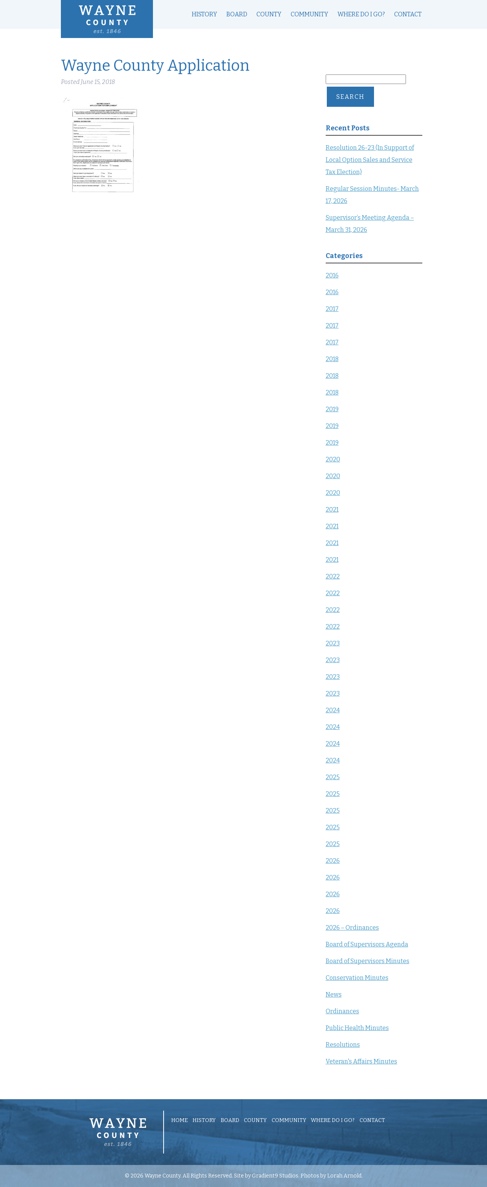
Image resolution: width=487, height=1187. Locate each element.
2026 (333, 860)
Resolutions (343, 1044)
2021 (332, 509)
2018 (332, 359)
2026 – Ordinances (352, 927)
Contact (408, 14)
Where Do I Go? (361, 14)
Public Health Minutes (357, 1028)
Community (309, 14)
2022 (333, 576)
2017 (332, 308)
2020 (333, 459)
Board (236, 14)
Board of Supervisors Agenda (367, 944)
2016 (332, 275)
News (334, 994)
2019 (332, 409)
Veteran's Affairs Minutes (361, 1061)
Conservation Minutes (357, 977)
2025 (333, 777)
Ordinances (342, 1011)
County (269, 14)
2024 (333, 710)
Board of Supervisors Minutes (367, 961)
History (204, 14)
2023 (333, 643)
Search (350, 96)
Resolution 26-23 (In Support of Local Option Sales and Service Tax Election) (370, 160)
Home (179, 1120)
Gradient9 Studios (275, 1176)
